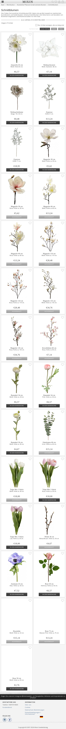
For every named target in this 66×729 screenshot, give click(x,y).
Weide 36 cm (49, 537)
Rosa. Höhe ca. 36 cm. (49, 491)
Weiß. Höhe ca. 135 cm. (49, 302)
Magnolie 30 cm (49, 159)
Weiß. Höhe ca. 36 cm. (17, 444)
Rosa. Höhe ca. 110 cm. (16, 302)
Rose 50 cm (49, 584)
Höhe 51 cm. (49, 114)
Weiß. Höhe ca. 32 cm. (17, 633)
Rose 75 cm (49, 631)
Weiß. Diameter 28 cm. (49, 67)
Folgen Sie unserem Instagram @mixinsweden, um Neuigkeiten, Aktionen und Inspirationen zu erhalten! (33, 697)
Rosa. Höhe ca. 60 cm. (17, 255)
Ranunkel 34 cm (17, 395)
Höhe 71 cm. (17, 161)
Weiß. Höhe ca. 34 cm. (17, 397)
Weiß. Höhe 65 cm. (17, 67)
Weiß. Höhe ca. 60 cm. (49, 208)
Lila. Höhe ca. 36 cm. (16, 538)
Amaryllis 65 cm (17, 65)
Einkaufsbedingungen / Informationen (33, 713)
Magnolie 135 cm (49, 301)
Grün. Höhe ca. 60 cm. (49, 444)
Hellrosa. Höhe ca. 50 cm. (49, 585)
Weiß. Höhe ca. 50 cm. (17, 680)
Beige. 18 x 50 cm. (17, 114)
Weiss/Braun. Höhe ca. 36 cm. (49, 538)
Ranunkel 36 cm (17, 442)
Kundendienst (7, 707)
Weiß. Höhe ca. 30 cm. (49, 161)
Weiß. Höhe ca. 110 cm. (49, 255)
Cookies (27, 707)
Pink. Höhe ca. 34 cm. (49, 397)
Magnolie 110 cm (49, 254)
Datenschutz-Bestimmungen (34, 710)
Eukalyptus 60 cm (49, 442)
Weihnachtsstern (49, 65)
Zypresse (49, 112)
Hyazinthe (16, 631)
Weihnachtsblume (16, 112)
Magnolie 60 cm (49, 206)
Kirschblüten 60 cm (49, 348)
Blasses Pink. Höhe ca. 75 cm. (49, 633)
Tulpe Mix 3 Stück (17, 489)
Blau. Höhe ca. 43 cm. (17, 585)
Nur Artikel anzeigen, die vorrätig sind (49, 25)
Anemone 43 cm (17, 584)
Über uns (28, 705)
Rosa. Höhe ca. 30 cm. (17, 208)
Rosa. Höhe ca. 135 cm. (16, 350)
